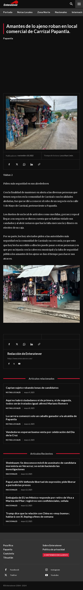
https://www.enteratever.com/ (19, 358)
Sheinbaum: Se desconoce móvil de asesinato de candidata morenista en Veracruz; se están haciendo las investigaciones (41, 466)
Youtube (55, 575)
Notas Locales (13, 392)
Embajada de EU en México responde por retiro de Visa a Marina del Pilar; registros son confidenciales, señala (40, 499)
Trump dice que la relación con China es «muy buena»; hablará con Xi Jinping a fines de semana (38, 515)
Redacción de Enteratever (24, 353)
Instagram (55, 570)
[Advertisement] (41, 65)
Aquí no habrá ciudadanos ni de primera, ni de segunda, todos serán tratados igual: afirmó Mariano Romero (38, 402)
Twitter (13, 575)
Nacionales (11, 474)
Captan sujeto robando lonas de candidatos (32, 387)
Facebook (14, 570)
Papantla (8, 38)
